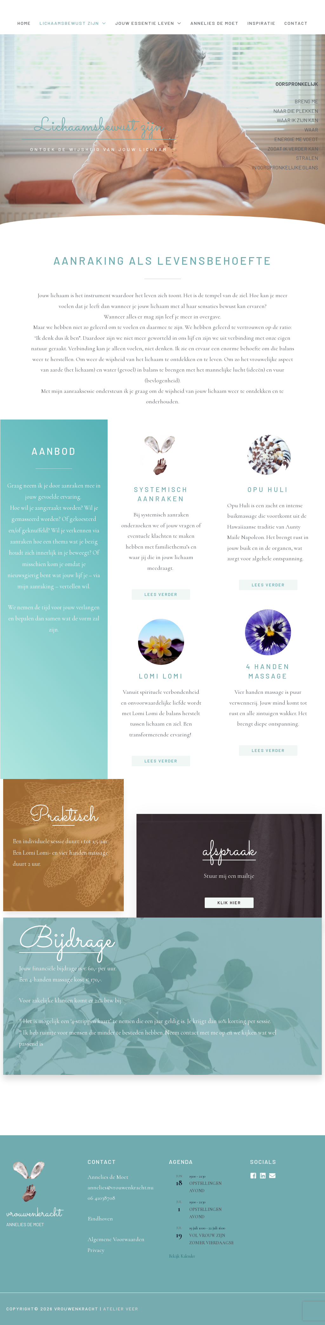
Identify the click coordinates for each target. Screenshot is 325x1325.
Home (24, 23)
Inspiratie (261, 23)
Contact (296, 23)
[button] (161, 594)
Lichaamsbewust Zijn (69, 23)
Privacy (96, 1249)
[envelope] (273, 1175)
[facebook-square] (254, 1175)
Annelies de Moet (214, 23)
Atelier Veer (120, 1308)
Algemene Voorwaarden (116, 1239)
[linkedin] (264, 1175)
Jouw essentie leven (144, 23)
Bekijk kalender (182, 1256)
